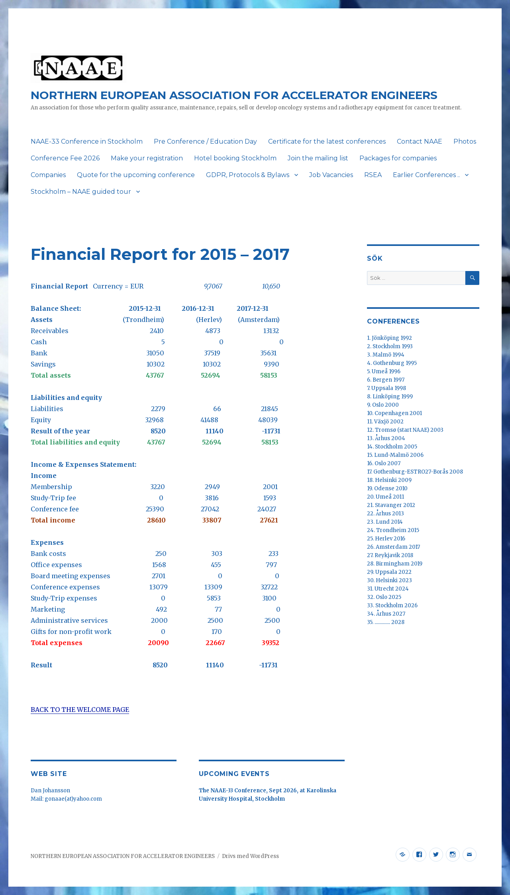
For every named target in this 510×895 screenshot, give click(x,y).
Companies (48, 175)
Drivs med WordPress (250, 856)
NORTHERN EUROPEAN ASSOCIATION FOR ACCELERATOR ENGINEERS (234, 95)
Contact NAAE (419, 141)
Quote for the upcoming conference (136, 175)
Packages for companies (398, 158)
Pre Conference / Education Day (205, 141)
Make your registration (147, 158)
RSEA (373, 175)
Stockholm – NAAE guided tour (81, 191)
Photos (464, 141)
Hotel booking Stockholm (235, 158)
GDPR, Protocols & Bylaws (247, 175)
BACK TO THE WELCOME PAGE (80, 710)
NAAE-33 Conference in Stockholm (87, 141)
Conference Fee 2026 (65, 158)
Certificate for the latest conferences (327, 141)
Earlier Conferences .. (426, 175)
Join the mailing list (318, 158)
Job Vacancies (331, 175)
